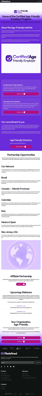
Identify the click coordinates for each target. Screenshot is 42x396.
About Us (3, 386)
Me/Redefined (4, 373)
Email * (3, 362)
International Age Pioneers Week (29, 377)
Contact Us (3, 388)
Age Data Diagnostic (5, 377)
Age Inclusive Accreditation (6, 379)
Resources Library (26, 375)
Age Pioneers (25, 373)
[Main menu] (39, 1)
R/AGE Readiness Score (5, 375)
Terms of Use (15, 394)
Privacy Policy (20, 394)
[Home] (5, 1)
